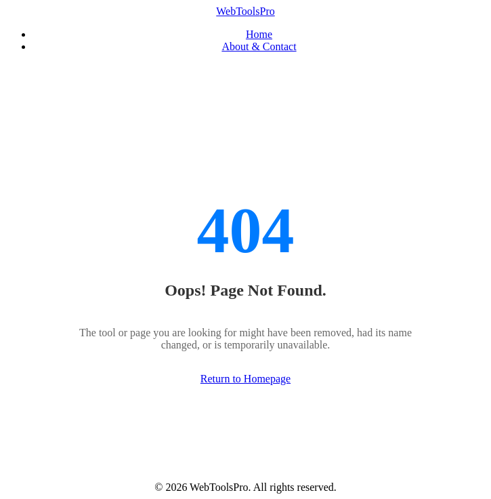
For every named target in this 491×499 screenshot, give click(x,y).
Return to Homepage (245, 378)
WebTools (245, 11)
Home (259, 34)
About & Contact (258, 46)
